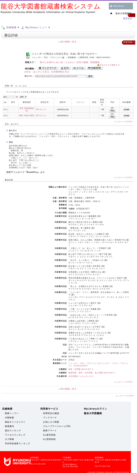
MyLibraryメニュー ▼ (35, 28)
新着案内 (9, 426)
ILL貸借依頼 (49, 439)
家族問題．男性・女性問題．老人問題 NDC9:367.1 (91, 373)
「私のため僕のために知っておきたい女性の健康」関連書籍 (69, 62)
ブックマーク (50, 417)
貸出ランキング (13, 430)
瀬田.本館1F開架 (26, 115)
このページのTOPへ (125, 122)
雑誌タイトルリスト (15, 422)
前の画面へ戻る (68, 41)
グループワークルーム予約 (57, 426)
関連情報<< (129, 42)
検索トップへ (12, 413)
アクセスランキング (15, 435)
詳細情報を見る (61, 72)
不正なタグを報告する (110, 65)
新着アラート (50, 430)
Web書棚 (126, 109)
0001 (5, 109)
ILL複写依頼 (49, 435)
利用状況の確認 (51, 413)
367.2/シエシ (41, 109)
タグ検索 (9, 439)
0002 (5, 115)
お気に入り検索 (51, 422)
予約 (112, 110)
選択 (90, 76)
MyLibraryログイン (95, 408)
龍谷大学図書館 (93, 413)
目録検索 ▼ (10, 28)
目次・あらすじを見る (37, 72)
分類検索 (9, 417)
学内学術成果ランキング (17, 443)
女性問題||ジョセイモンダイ (81, 376)
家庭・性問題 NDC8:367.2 (80, 369)
